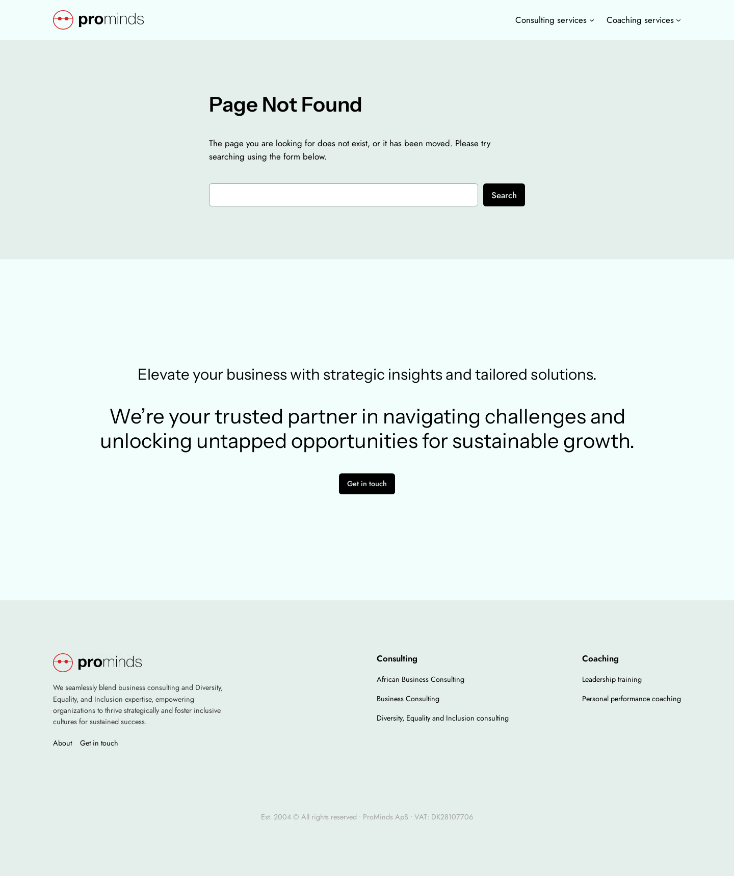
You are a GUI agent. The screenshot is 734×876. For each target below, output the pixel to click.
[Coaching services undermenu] (678, 19)
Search (504, 195)
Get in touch (367, 484)
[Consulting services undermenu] (591, 19)
